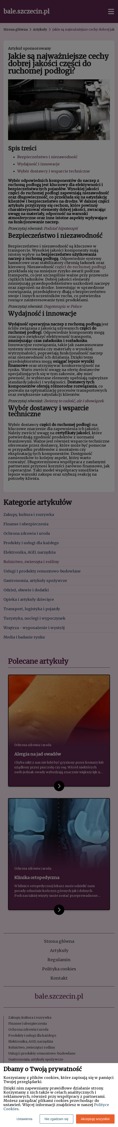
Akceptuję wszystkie (95, 1119)
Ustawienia (24, 1119)
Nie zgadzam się (56, 1119)
